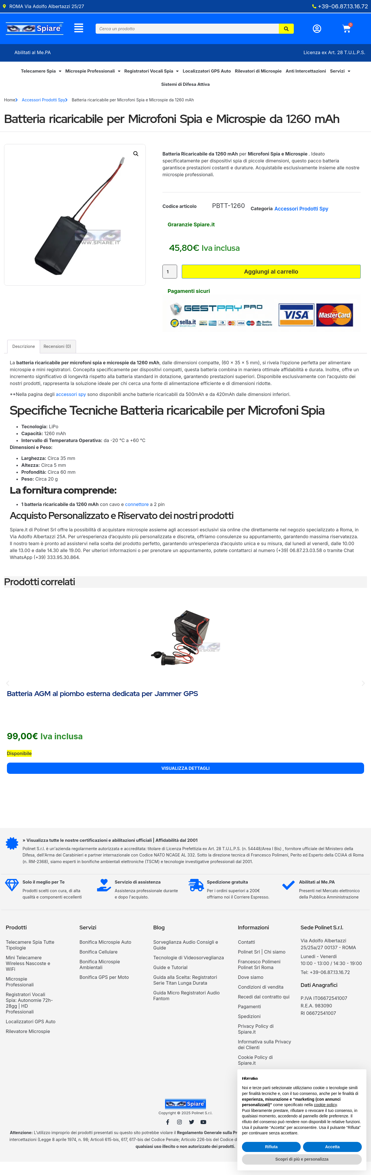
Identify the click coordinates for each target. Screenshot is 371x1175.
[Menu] (79, 29)
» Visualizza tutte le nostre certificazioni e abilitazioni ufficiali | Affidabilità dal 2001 (112, 852)
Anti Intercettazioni (306, 72)
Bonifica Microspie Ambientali (100, 976)
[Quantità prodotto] (170, 278)
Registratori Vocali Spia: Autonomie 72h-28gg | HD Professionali (29, 1015)
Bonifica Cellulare (99, 964)
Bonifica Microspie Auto (105, 954)
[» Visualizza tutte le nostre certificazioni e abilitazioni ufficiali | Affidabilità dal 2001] (13, 856)
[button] (136, 155)
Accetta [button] (332, 1146)
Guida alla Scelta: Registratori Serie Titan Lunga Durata (185, 992)
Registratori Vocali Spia (151, 73)
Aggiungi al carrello (270, 278)
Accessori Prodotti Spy (43, 101)
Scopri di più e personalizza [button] (301, 1159)
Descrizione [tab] (23, 358)
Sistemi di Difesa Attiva (185, 86)
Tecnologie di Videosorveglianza (188, 970)
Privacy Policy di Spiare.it (256, 1041)
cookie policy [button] (325, 1104)
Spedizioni (249, 1028)
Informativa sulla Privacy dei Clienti (264, 1056)
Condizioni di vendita (260, 999)
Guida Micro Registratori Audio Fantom (186, 1007)
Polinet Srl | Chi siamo (261, 964)
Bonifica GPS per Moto (104, 989)
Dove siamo (250, 989)
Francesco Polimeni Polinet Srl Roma (259, 976)
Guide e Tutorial (170, 979)
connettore (137, 517)
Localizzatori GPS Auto (207, 72)
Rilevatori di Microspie (258, 72)
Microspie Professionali (92, 73)
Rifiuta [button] (271, 1146)
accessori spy (71, 407)
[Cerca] (286, 29)
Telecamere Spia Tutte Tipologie (30, 957)
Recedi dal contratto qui (263, 1009)
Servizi (340, 73)
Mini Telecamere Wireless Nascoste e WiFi (28, 975)
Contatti (246, 954)
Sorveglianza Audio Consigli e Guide (185, 957)
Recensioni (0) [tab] (57, 358)
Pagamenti (249, 1019)
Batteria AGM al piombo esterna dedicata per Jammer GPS (102, 706)
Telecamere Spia (41, 73)
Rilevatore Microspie (28, 1043)
